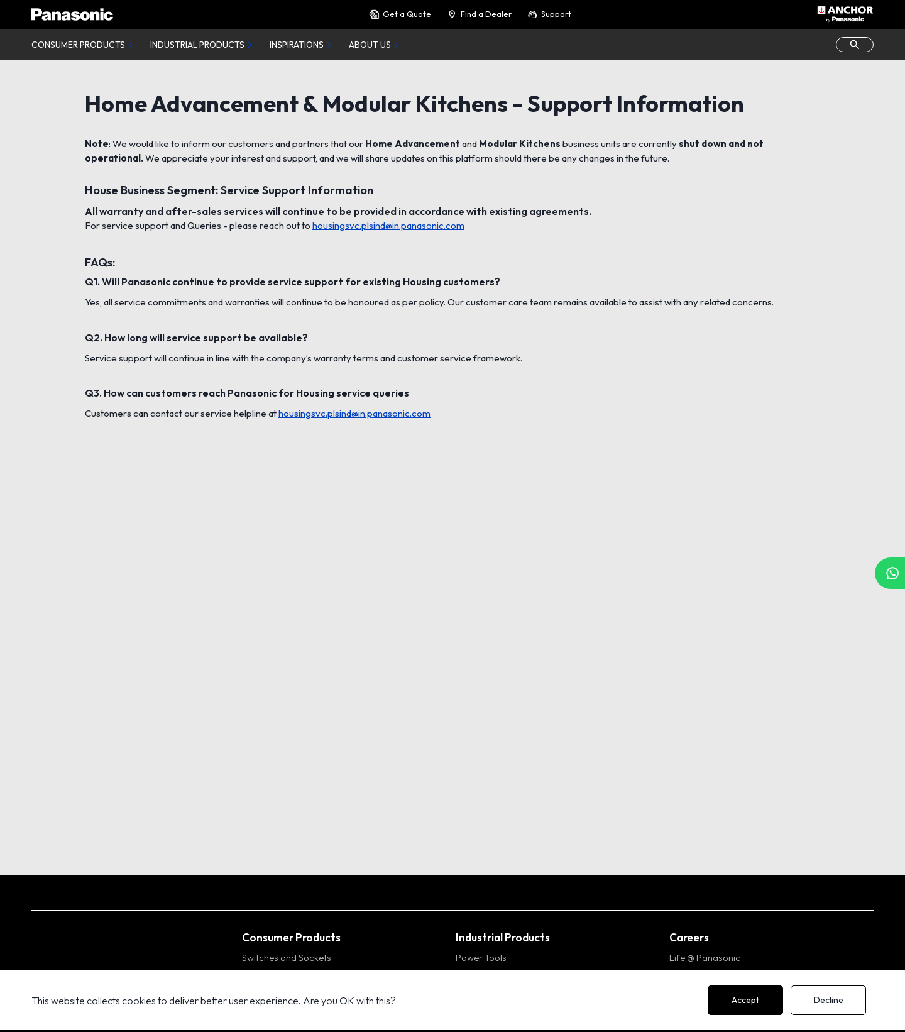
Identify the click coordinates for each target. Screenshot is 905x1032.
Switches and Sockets (286, 957)
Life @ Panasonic (704, 957)
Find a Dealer (479, 14)
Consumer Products (78, 44)
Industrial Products (197, 44)
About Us (370, 44)
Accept (745, 1000)
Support (549, 14)
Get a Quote (400, 14)
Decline (828, 1000)
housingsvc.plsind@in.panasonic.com (388, 225)
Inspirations (297, 44)
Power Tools (481, 957)
